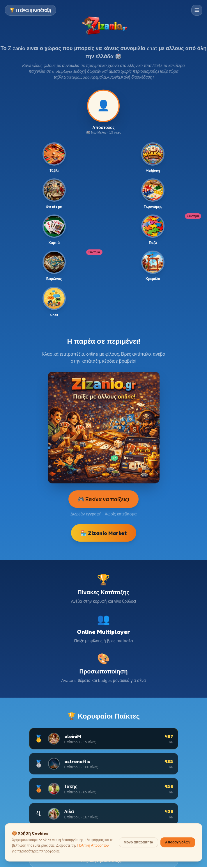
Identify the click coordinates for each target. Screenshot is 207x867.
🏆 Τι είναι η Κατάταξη (30, 10)
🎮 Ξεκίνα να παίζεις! (103, 499)
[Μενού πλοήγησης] (196, 10)
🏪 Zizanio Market (103, 533)
